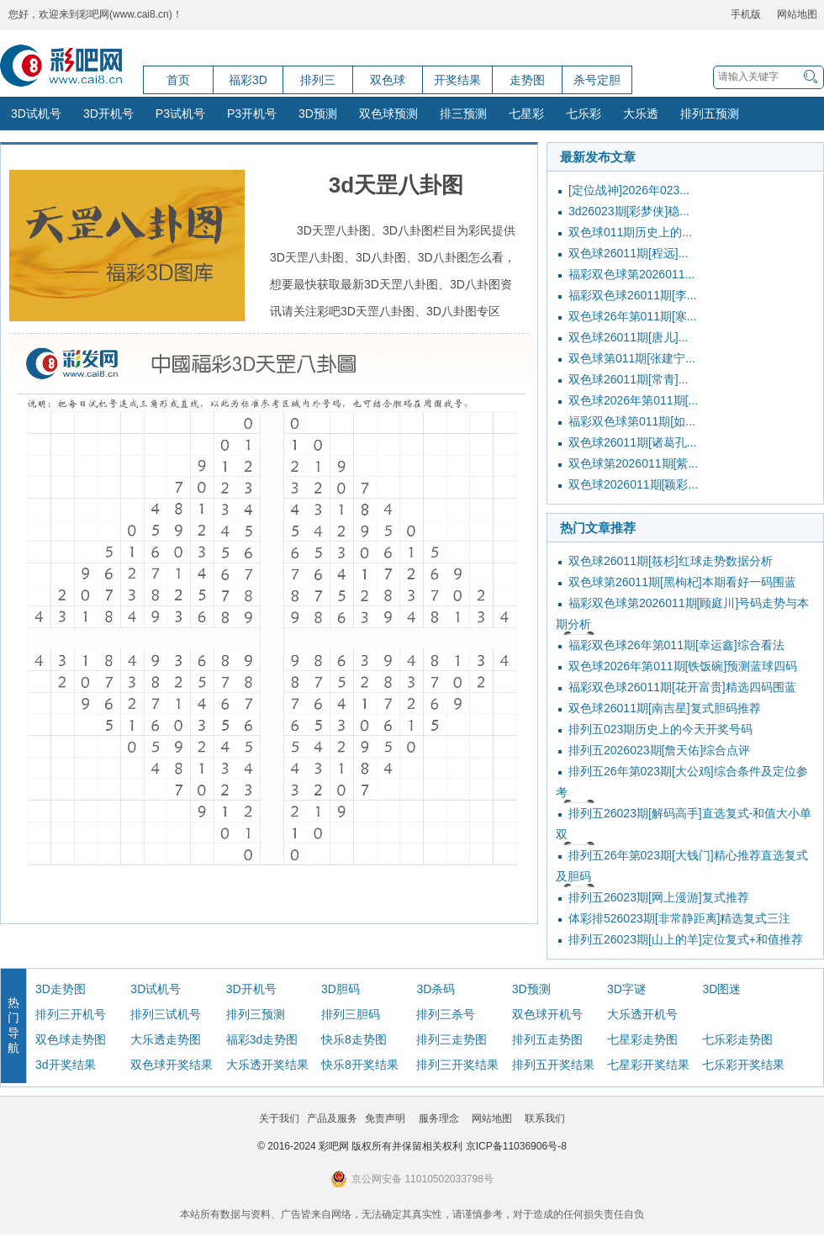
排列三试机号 (165, 1014)
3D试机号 (36, 113)
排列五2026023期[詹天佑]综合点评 (659, 750)
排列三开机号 (70, 1014)
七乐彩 (583, 113)
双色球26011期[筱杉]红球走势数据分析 (670, 561)
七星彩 (526, 113)
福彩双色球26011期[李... (632, 295)
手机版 (746, 14)
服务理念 (439, 1118)
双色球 (387, 80)
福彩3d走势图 (262, 1039)
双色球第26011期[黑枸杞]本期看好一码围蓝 (682, 582)
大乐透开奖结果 (267, 1064)
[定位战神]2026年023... (628, 190)
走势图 (527, 80)
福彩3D (248, 80)
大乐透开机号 (642, 1014)
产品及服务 (332, 1118)
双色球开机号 (547, 1014)
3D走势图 (60, 989)
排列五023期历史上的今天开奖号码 (660, 729)
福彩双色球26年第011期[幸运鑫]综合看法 (676, 645)
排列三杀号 (445, 1014)
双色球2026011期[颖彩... (633, 484)
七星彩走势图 (642, 1039)
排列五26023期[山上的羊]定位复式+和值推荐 (685, 939)
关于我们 (279, 1118)
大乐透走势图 (165, 1039)
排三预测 (463, 113)
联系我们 (545, 1118)
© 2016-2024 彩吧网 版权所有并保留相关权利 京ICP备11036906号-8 (412, 1146)
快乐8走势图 (354, 1039)
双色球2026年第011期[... (633, 400)
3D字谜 (626, 989)
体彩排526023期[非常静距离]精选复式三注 (679, 918)
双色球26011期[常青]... (628, 379)
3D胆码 (340, 989)
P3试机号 (180, 113)
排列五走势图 (547, 1039)
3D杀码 (435, 989)
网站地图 (797, 14)
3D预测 (317, 113)
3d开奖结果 (65, 1064)
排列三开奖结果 (457, 1064)
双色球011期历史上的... (630, 232)
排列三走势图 (451, 1039)
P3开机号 (252, 113)
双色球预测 (388, 113)
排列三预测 (255, 1014)
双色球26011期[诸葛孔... (632, 442)
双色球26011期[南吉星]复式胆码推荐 (664, 708)
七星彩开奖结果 (648, 1064)
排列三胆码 (350, 1014)
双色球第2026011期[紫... (633, 463)
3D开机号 (108, 113)
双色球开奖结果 (171, 1064)
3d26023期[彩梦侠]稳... (628, 211)
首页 (178, 80)
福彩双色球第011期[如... (631, 421)
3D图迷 (721, 989)
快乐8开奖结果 (360, 1064)
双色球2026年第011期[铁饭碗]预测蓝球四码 (682, 666)
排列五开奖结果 (553, 1064)
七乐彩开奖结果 (743, 1064)
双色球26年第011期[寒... (632, 316)
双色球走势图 (70, 1039)
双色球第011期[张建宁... (631, 358)
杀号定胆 (597, 80)
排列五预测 (709, 113)
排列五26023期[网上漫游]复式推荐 (658, 897)
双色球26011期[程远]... (628, 253)
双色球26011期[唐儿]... (628, 337)
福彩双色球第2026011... (631, 274)
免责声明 (385, 1118)
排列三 (317, 80)
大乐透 (640, 113)
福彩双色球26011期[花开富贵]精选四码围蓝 (682, 687)
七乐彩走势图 (737, 1039)
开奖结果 (457, 80)
